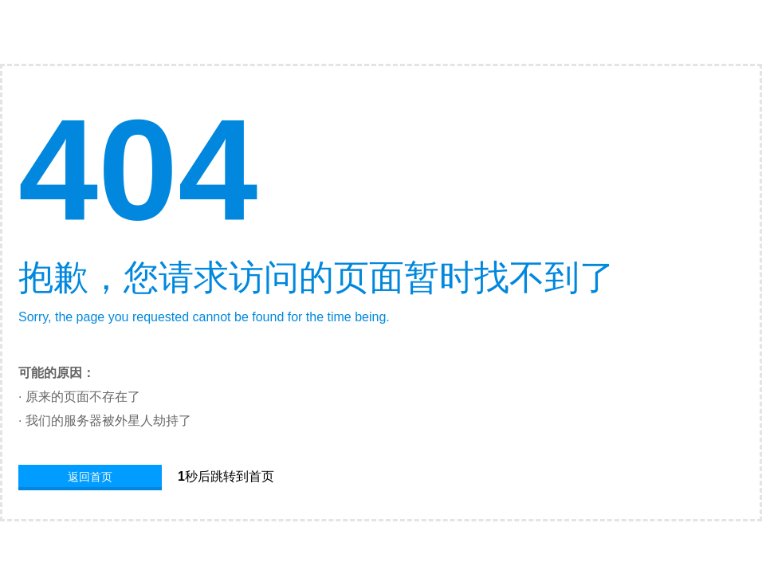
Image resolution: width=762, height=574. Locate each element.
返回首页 (90, 476)
